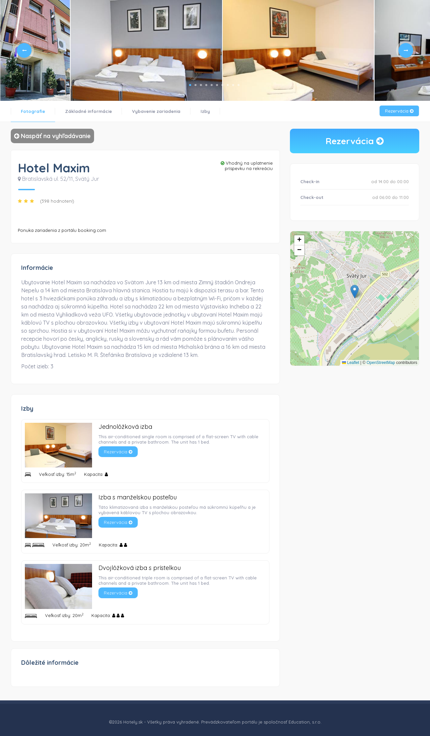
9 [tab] (233, 85)
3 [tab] (201, 85)
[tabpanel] (35, 50)
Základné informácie (88, 111)
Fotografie (33, 111)
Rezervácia (399, 111)
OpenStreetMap (381, 362)
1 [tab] (190, 85)
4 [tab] (206, 85)
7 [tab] (222, 85)
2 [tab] (196, 85)
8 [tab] (228, 85)
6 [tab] (217, 85)
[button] (354, 291)
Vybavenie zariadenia (156, 111)
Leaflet (350, 362)
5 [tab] (212, 85)
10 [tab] (239, 85)
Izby (205, 111)
